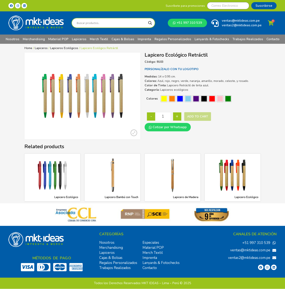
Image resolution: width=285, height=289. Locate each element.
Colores (152, 99)
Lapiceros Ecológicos (64, 48)
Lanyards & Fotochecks (212, 39)
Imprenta (144, 39)
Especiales (150, 242)
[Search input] (111, 23)
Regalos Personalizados (173, 39)
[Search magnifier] (150, 23)
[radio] (164, 99)
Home (28, 48)
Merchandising (34, 39)
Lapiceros (79, 39)
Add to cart (197, 117)
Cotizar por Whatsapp (168, 127)
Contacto (273, 39)
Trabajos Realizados (248, 39)
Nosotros (12, 39)
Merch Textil (99, 39)
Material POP (58, 39)
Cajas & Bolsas (123, 39)
